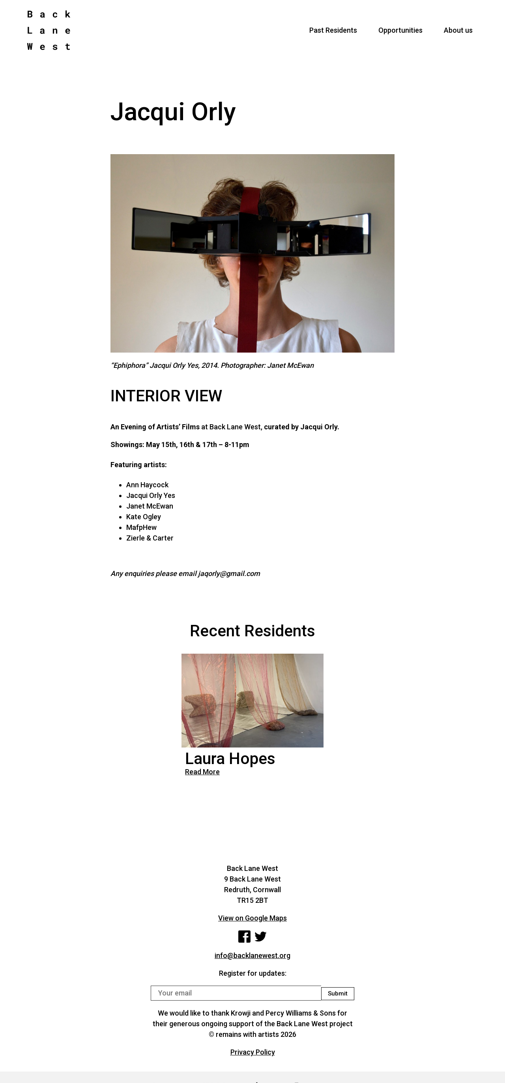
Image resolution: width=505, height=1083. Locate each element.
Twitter (261, 937)
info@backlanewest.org (252, 957)
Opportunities (400, 34)
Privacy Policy (252, 1054)
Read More (202, 772)
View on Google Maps (252, 918)
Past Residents (333, 34)
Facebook (244, 937)
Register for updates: (252, 975)
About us (458, 34)
